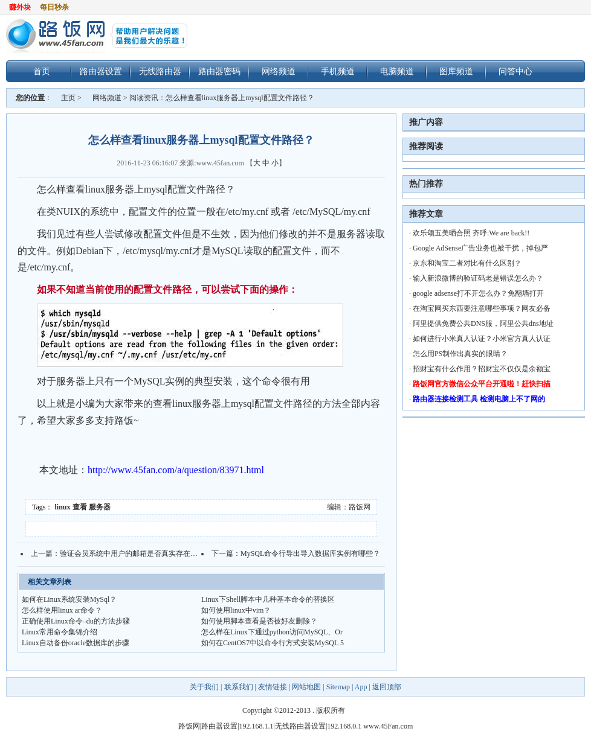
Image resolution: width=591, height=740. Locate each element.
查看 (80, 507)
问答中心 (515, 71)
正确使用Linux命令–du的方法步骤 (76, 621)
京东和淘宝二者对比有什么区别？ (467, 263)
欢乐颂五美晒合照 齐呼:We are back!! (471, 233)
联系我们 (238, 687)
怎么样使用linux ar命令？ (62, 610)
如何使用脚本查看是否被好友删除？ (259, 621)
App (361, 687)
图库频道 (456, 71)
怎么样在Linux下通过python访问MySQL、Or (272, 632)
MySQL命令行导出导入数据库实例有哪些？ (310, 553)
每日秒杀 (54, 7)
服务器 (100, 507)
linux (63, 507)
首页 (41, 71)
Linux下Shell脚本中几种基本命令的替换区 (268, 599)
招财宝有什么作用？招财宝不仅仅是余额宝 (482, 369)
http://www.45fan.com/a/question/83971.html (176, 470)
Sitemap (338, 687)
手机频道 (338, 71)
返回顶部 (386, 687)
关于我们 (205, 687)
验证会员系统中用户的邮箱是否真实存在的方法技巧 (143, 553)
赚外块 (20, 7)
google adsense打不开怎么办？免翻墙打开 (478, 293)
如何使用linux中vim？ (236, 610)
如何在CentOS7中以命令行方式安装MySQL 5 (272, 643)
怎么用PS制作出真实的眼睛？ (460, 353)
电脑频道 (397, 71)
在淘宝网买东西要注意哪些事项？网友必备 (482, 308)
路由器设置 (101, 71)
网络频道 (279, 71)
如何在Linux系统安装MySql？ (69, 599)
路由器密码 (219, 71)
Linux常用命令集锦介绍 (59, 632)
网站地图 (306, 687)
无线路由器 (160, 71)
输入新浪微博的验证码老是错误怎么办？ (478, 278)
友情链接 (272, 687)
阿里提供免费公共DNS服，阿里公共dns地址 (483, 323)
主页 (68, 98)
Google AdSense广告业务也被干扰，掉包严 (480, 248)
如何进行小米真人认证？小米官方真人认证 (482, 338)
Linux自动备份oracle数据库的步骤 (75, 643)
